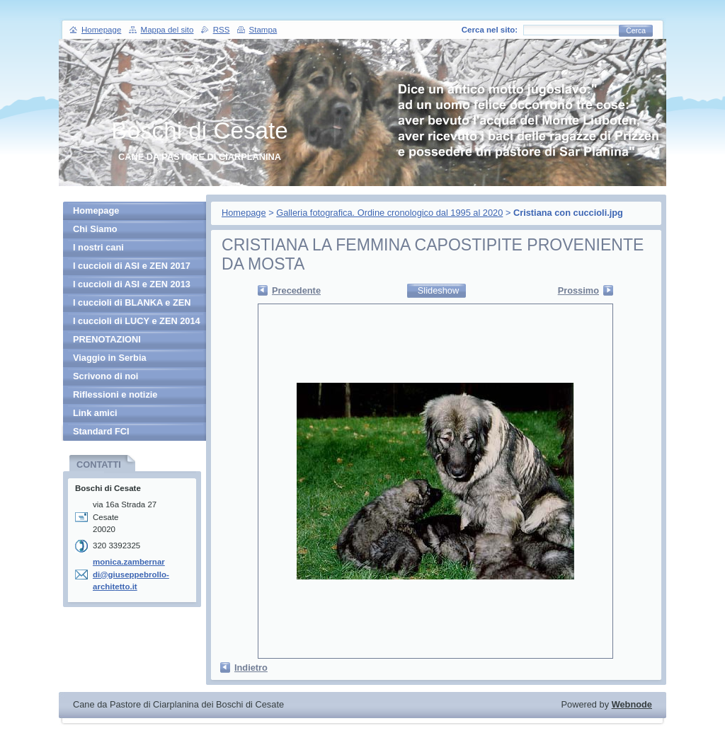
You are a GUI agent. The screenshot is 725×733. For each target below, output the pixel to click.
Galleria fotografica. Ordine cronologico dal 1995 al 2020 (389, 212)
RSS (221, 29)
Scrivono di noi (105, 376)
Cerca (636, 31)
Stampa (263, 29)
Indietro (251, 667)
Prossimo (578, 290)
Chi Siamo (95, 229)
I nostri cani (98, 247)
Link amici (95, 413)
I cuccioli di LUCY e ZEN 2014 (136, 321)
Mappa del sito (167, 29)
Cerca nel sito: (490, 29)
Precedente (296, 290)
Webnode (632, 704)
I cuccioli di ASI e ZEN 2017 (131, 265)
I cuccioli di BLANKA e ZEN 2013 (132, 304)
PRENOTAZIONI (107, 339)
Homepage (244, 212)
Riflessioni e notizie (115, 394)
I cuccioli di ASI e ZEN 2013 (131, 284)
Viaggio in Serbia (110, 357)
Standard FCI (101, 431)
